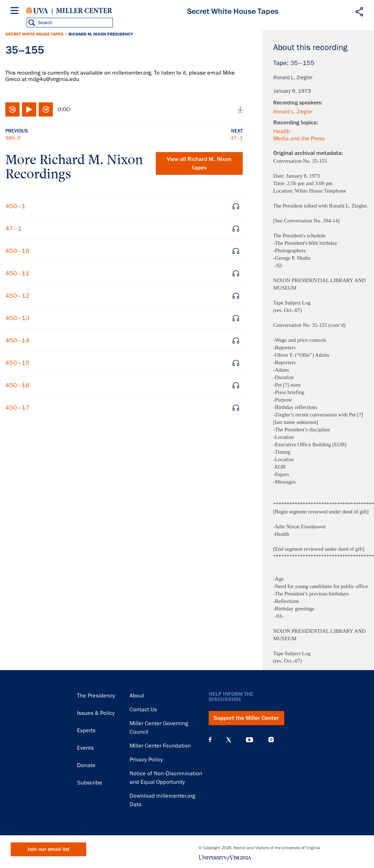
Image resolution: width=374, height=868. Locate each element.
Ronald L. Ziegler (293, 111)
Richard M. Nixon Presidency (100, 34)
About (137, 695)
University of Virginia (37, 10)
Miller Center (84, 10)
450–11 (17, 273)
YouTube (249, 740)
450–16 (17, 385)
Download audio (240, 109)
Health (281, 131)
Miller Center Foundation (160, 745)
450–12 (17, 296)
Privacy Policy (146, 759)
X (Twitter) (228, 740)
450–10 (17, 251)
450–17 (17, 407)
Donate (86, 765)
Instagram (271, 740)
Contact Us (143, 709)
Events (85, 747)
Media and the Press (299, 138)
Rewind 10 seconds (12, 109)
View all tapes (199, 163)
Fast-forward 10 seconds (46, 109)
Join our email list (48, 849)
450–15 (17, 363)
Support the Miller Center (246, 718)
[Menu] (16, 11)
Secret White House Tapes (34, 34)
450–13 (17, 318)
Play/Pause (29, 109)
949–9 (12, 138)
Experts (86, 730)
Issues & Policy (96, 713)
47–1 (237, 138)
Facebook (210, 740)
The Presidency (96, 695)
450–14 (17, 340)
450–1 (15, 206)
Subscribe (89, 782)
